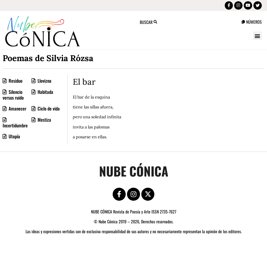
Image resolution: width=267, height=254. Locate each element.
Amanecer (17, 109)
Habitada (45, 92)
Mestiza (44, 120)
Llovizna (44, 81)
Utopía (14, 137)
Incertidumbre (15, 126)
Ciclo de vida (48, 109)
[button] (257, 36)
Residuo (15, 81)
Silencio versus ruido (13, 95)
